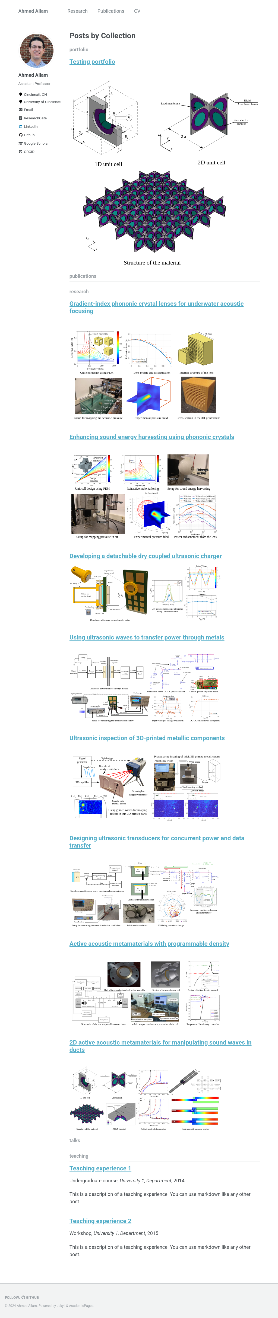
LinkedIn (28, 126)
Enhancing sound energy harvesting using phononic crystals (152, 436)
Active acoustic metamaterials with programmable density (149, 943)
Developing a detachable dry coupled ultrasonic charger (146, 555)
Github (26, 135)
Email (25, 109)
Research (77, 11)
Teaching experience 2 (100, 1220)
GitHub (30, 1297)
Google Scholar (33, 143)
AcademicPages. (81, 1306)
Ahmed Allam (33, 11)
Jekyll (61, 1306)
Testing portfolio (92, 61)
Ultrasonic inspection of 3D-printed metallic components (147, 737)
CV (137, 11)
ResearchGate (32, 118)
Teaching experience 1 (100, 1168)
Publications (110, 11)
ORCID (26, 151)
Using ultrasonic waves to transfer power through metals (147, 637)
